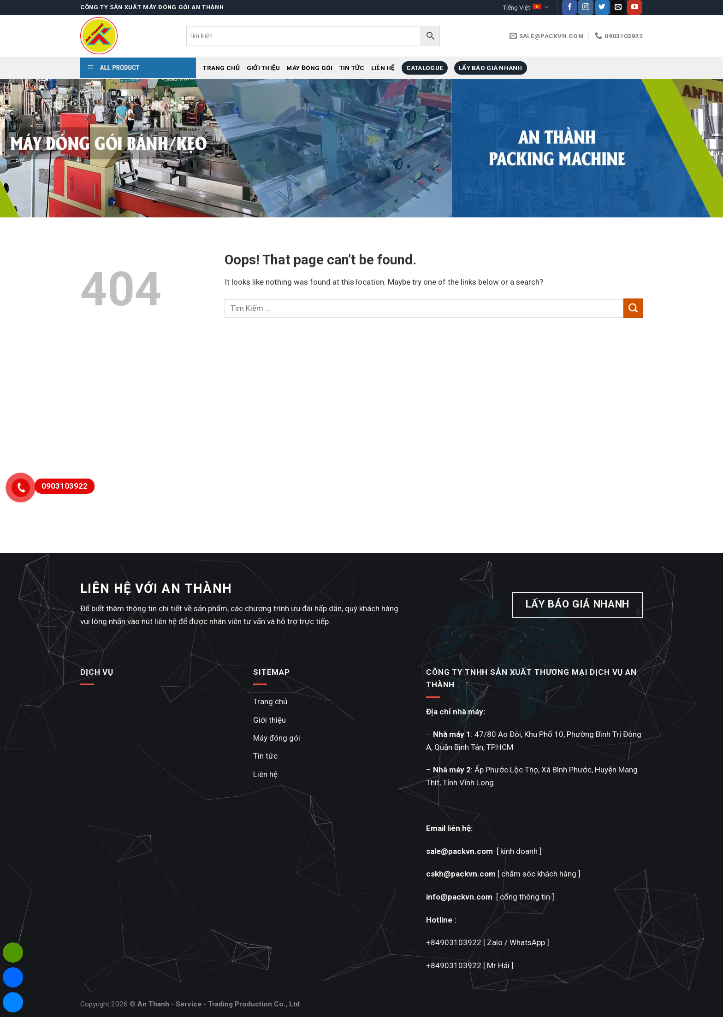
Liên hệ (383, 67)
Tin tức (352, 67)
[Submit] (633, 308)
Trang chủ (221, 67)
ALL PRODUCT (113, 68)
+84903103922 (453, 942)
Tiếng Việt (525, 7)
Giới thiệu (263, 67)
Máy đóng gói (309, 67)
